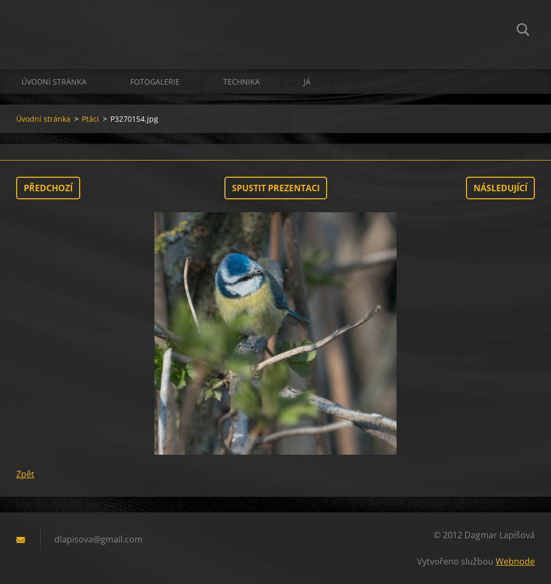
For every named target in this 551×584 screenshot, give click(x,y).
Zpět (25, 474)
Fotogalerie (155, 82)
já (306, 82)
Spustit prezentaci (276, 188)
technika (241, 82)
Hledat (523, 31)
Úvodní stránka (54, 82)
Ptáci (90, 119)
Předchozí (48, 188)
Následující (500, 188)
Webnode (515, 561)
